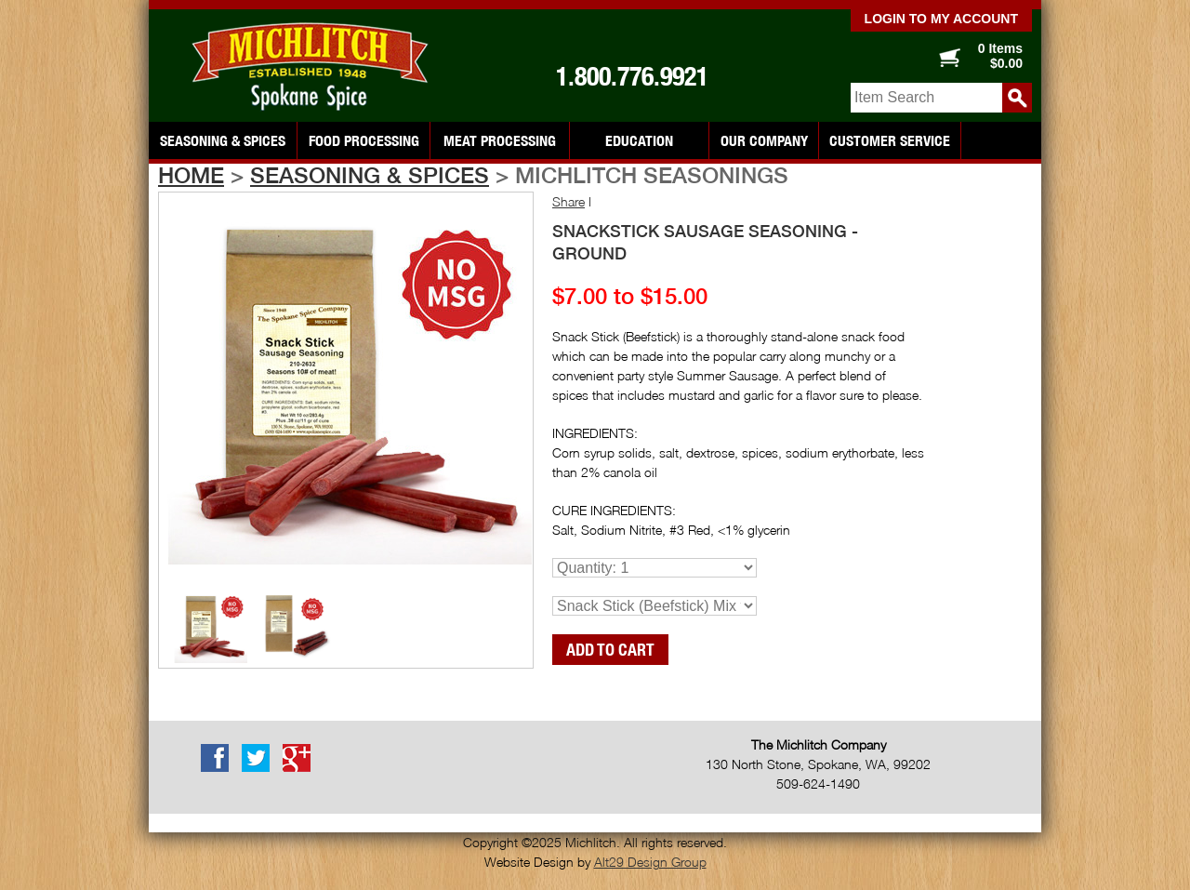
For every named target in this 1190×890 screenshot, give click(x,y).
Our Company (764, 140)
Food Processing (364, 140)
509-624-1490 (818, 783)
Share (568, 201)
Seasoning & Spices (222, 140)
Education (639, 140)
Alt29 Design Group (650, 862)
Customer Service (889, 140)
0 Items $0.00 (1000, 56)
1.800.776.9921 (632, 76)
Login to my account (941, 18)
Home (191, 175)
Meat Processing (499, 140)
